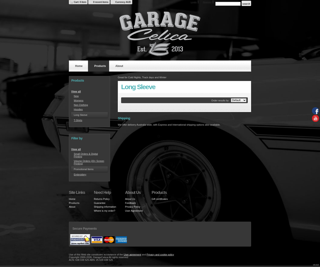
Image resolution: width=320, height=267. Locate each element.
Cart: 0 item (80, 2)
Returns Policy (102, 199)
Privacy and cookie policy (160, 254)
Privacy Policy (132, 206)
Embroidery (80, 174)
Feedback (130, 203)
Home (78, 66)
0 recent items (100, 2)
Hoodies (78, 109)
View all (76, 91)
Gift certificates (160, 199)
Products (100, 66)
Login (194, 2)
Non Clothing (81, 105)
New (76, 96)
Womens (78, 100)
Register (207, 2)
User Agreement (134, 210)
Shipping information (105, 206)
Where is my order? (104, 210)
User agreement (132, 254)
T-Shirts (78, 120)
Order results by (220, 100)
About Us (130, 199)
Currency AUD (123, 2)
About (119, 66)
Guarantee (99, 203)
